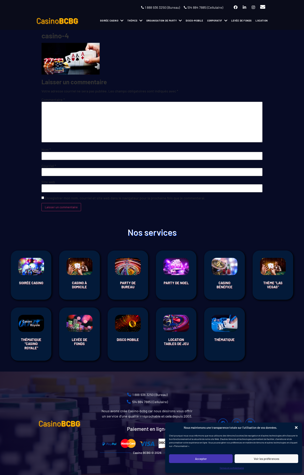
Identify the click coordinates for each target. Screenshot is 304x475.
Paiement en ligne (147, 429)
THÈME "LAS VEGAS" (272, 285)
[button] (296, 427)
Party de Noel (176, 283)
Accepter (201, 458)
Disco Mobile (128, 339)
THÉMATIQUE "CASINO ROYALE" (31, 343)
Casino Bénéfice (224, 285)
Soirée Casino (31, 283)
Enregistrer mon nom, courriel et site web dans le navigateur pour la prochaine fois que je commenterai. (125, 198)
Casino (57, 20)
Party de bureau (128, 285)
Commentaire (53, 99)
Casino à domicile (79, 285)
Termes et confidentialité (231, 467)
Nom (46, 149)
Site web (48, 182)
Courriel (48, 166)
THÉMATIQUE (224, 339)
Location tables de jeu (176, 341)
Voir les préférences (266, 458)
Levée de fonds (79, 341)
